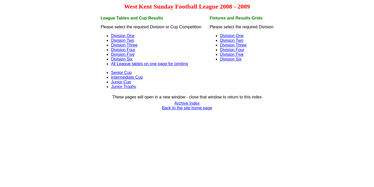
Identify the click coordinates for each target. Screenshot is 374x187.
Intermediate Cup (127, 77)
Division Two (122, 40)
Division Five (123, 54)
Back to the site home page (187, 108)
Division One (123, 36)
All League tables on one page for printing (149, 64)
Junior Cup (121, 82)
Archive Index (187, 103)
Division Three (124, 45)
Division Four (123, 50)
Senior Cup (121, 72)
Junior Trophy (123, 86)
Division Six (121, 59)
